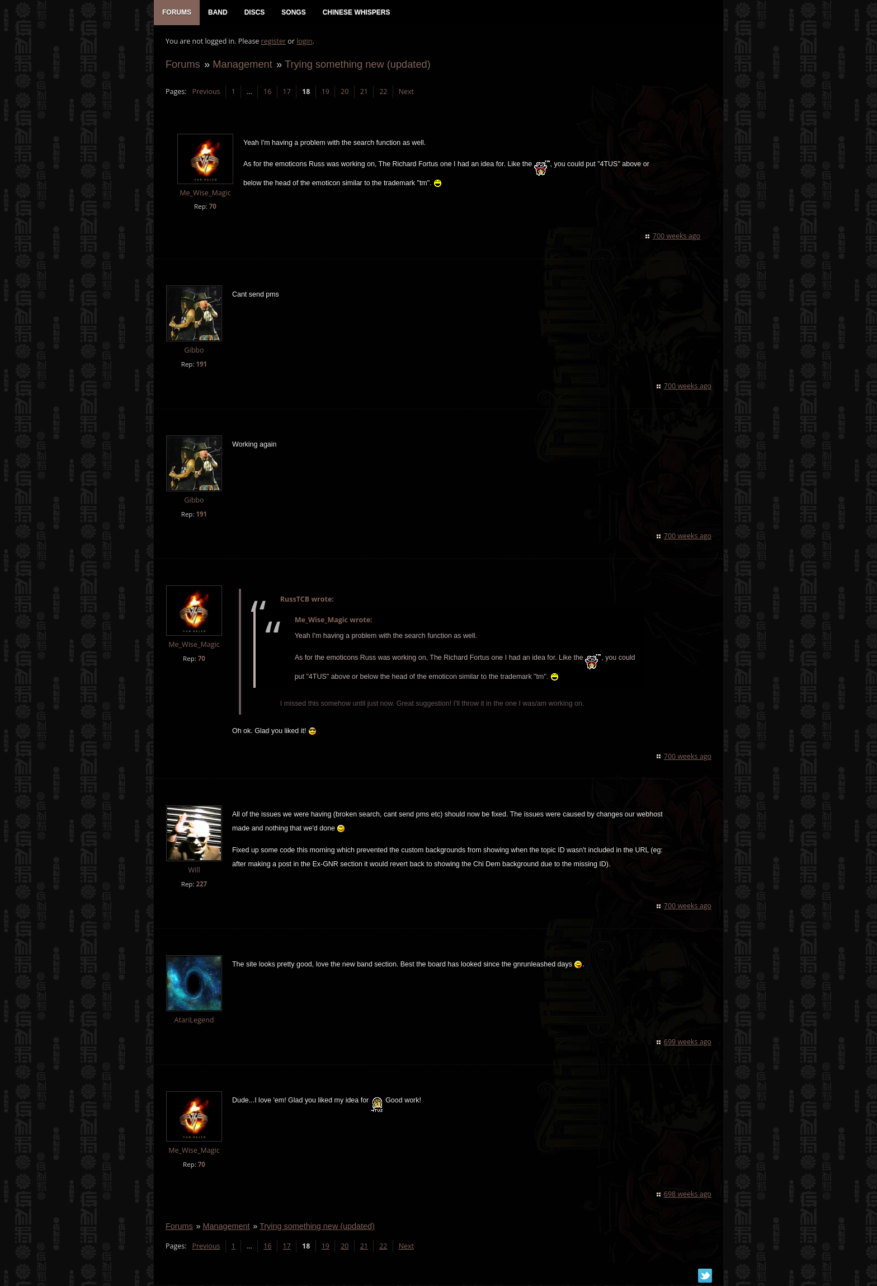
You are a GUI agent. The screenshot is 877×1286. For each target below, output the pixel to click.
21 (363, 92)
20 (344, 92)
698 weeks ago (688, 1195)
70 (212, 207)
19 (325, 92)
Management (241, 65)
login (304, 42)
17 (286, 92)
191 (200, 365)
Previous (205, 92)
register (273, 42)
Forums (182, 65)
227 (200, 885)
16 (267, 92)
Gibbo (193, 351)
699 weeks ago (688, 1043)
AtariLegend (194, 1021)
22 (382, 92)
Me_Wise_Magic (204, 194)
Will (193, 871)
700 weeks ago (677, 237)
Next (405, 92)
